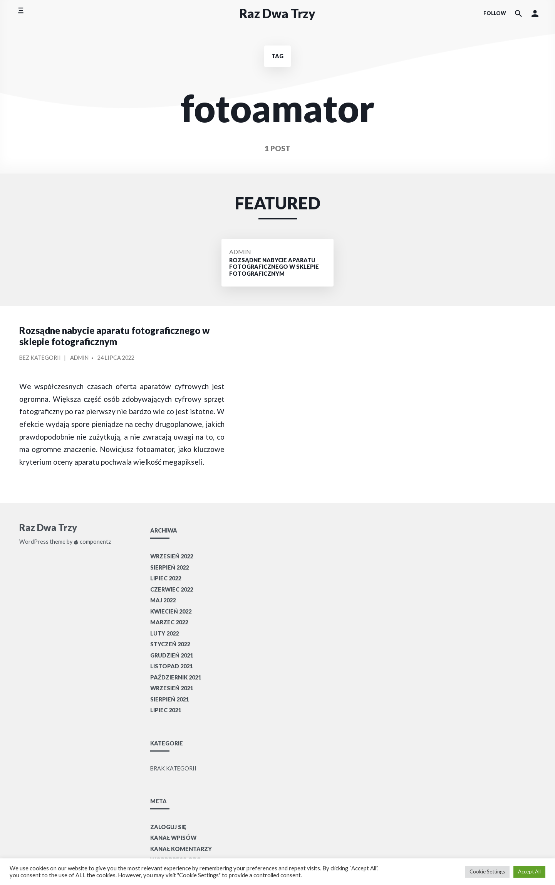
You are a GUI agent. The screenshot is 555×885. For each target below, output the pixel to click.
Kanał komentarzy (181, 849)
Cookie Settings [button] (487, 871)
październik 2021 (175, 677)
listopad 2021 (171, 666)
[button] (535, 13)
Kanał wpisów (173, 837)
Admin (240, 251)
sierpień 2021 (169, 699)
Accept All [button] (529, 871)
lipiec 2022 (165, 578)
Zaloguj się (168, 827)
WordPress (34, 541)
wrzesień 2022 (171, 556)
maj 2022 (163, 600)
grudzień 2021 (171, 655)
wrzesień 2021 (171, 688)
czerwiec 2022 (171, 589)
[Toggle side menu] (20, 13)
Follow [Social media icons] (494, 13)
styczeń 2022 (170, 644)
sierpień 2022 (169, 567)
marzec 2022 (169, 622)
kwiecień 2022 (170, 611)
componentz (92, 541)
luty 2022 (164, 633)
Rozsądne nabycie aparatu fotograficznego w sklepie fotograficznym (114, 336)
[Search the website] (518, 13)
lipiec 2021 (165, 710)
